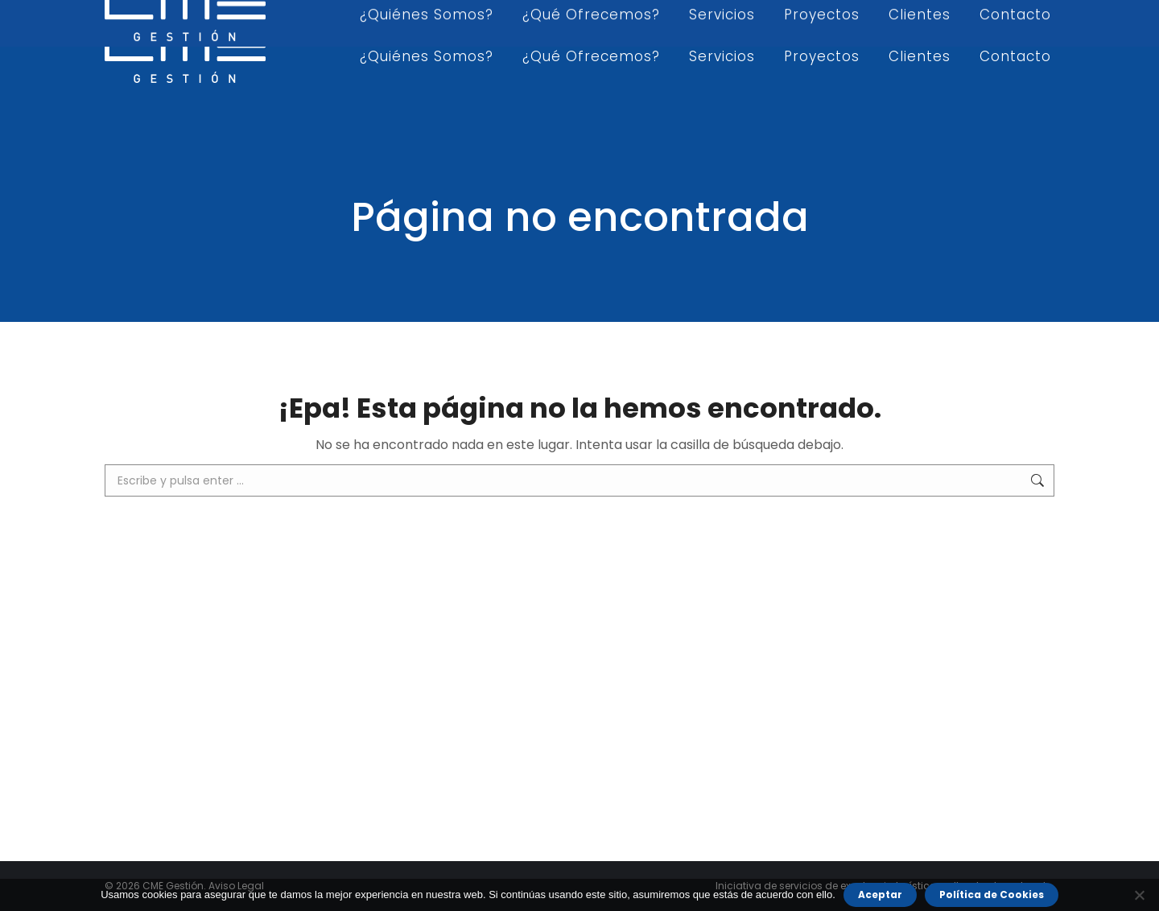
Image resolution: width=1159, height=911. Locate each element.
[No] (1139, 895)
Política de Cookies (991, 894)
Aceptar (880, 894)
